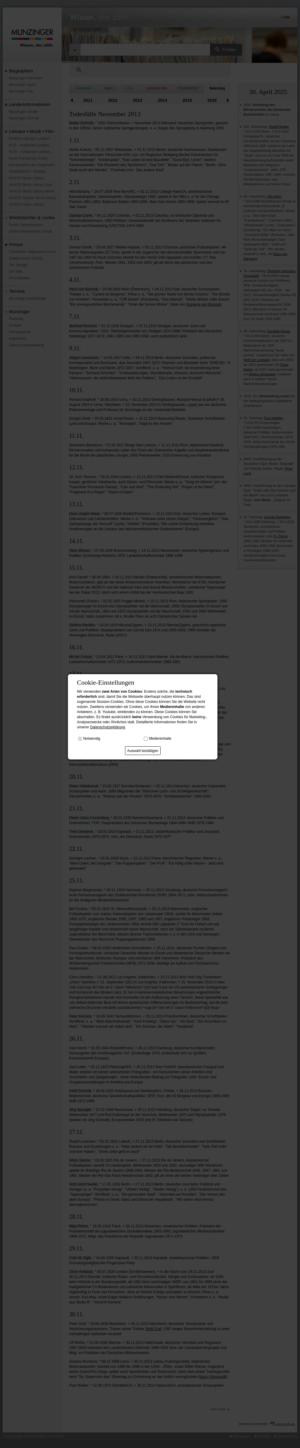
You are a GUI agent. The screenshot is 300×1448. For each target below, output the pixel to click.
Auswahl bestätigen (142, 751)
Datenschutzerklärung (107, 727)
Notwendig (91, 738)
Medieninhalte (160, 738)
